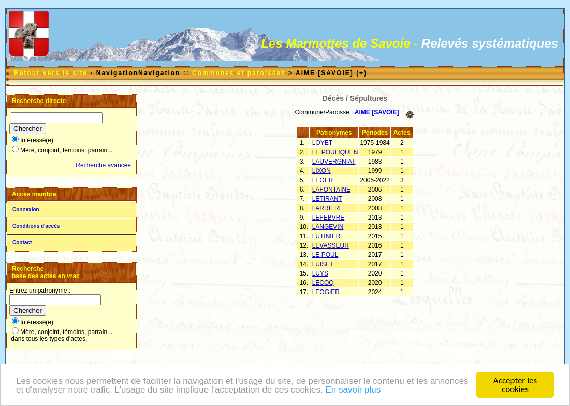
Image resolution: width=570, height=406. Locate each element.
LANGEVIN (328, 226)
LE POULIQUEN (335, 152)
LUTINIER (326, 236)
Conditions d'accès (36, 226)
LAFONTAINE (331, 189)
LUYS (320, 273)
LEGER (322, 180)
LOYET (322, 143)
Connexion (25, 209)
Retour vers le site (50, 73)
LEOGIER (326, 292)
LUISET (323, 264)
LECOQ (323, 282)
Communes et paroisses (239, 73)
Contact (22, 242)
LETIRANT (327, 198)
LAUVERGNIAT (334, 161)
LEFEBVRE (328, 217)
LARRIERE (327, 208)
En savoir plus (353, 391)
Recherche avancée (103, 165)
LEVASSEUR (330, 245)
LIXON (321, 171)
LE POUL (325, 254)
